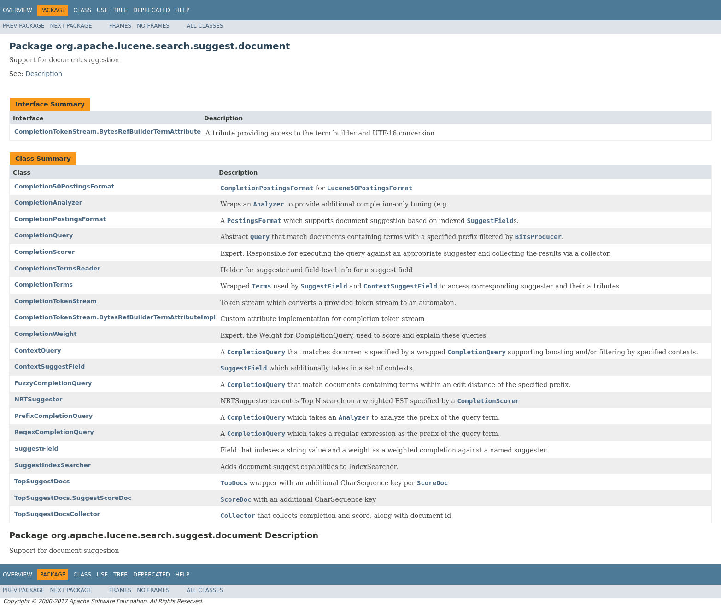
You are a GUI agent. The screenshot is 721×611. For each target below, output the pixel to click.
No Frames (153, 26)
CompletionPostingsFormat (60, 219)
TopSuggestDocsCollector (57, 514)
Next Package (71, 26)
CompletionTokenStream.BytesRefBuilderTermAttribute (107, 131)
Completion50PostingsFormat (64, 186)
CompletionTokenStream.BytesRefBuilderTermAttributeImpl (115, 317)
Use (102, 10)
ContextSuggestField (49, 366)
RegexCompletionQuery (54, 432)
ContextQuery (37, 350)
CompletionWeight (45, 333)
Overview (17, 10)
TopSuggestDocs (42, 481)
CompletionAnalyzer (48, 202)
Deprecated (151, 10)
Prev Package (24, 26)
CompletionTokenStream (55, 301)
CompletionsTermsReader (57, 268)
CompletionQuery (43, 235)
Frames (120, 26)
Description (43, 73)
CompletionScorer (44, 251)
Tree (120, 10)
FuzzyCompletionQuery (53, 383)
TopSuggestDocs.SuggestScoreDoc (72, 497)
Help (183, 10)
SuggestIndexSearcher (52, 465)
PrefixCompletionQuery (53, 415)
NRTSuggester (38, 399)
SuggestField (36, 448)
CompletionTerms (43, 284)
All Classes (205, 26)
